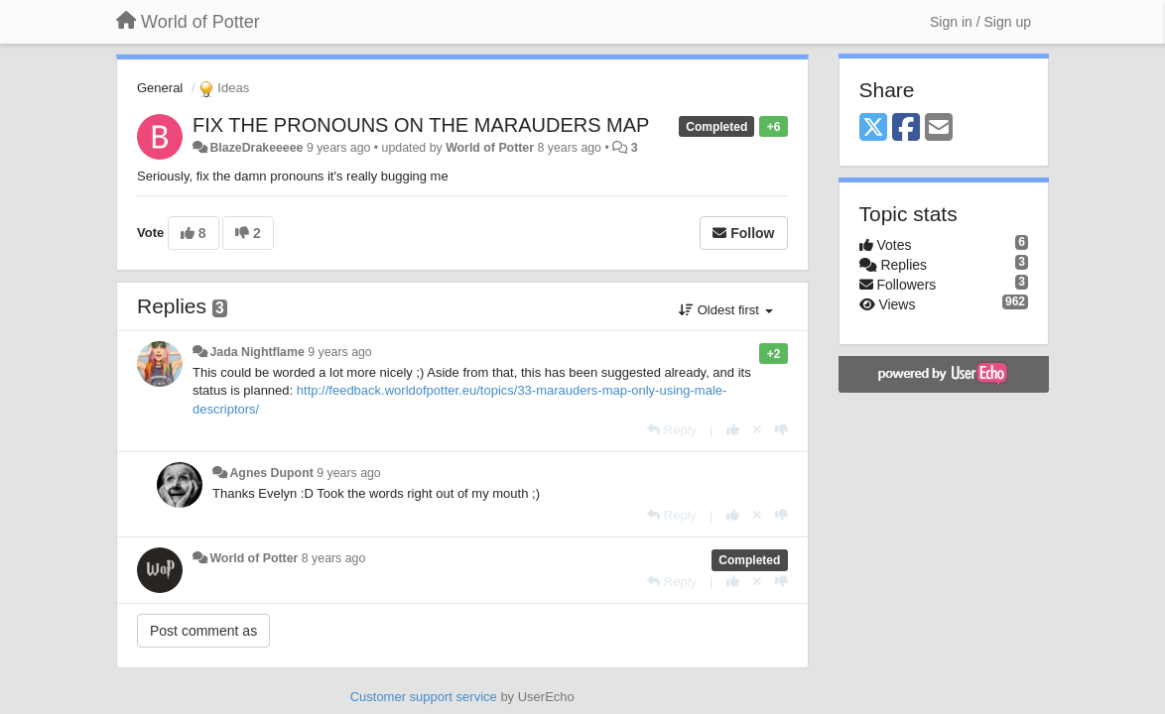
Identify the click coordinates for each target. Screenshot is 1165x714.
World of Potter (490, 148)
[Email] (939, 128)
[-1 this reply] (781, 429)
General (160, 87)
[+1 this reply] (732, 429)
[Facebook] (906, 128)
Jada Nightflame (256, 352)
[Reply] (672, 429)
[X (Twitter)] (873, 128)
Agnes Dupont (271, 473)
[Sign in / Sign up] (980, 22)
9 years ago (340, 352)
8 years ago (334, 558)
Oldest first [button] (725, 309)
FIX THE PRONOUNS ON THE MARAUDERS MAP (421, 125)
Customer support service (423, 696)
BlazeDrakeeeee (256, 148)
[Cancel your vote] (757, 429)
